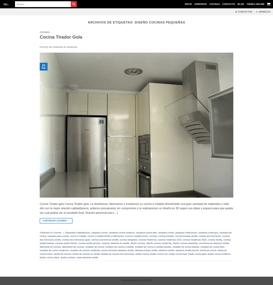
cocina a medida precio (136, 236)
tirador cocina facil (178, 254)
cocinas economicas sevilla (104, 239)
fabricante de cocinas (50, 247)
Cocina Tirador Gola (61, 37)
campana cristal (166, 232)
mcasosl (73, 47)
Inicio (188, 4)
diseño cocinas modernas (159, 243)
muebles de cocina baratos (186, 247)
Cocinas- (45, 32)
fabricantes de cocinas (73, 247)
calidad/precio (83, 232)
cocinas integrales (128, 239)
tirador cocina (142, 254)
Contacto (228, 4)
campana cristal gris (208, 232)
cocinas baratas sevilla (186, 236)
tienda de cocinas (62, 254)
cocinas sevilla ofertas (66, 243)
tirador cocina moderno (219, 254)
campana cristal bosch (186, 232)
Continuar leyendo (56, 220)
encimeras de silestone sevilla (214, 243)
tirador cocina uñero (49, 257)
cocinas (153, 236)
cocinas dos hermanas (210, 236)
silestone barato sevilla (146, 250)
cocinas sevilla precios (89, 243)
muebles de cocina (94, 247)
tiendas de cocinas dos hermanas (117, 254)
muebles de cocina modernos (54, 250)
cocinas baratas (166, 236)
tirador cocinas (68, 257)
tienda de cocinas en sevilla (86, 254)
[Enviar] (74, 4)
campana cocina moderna (121, 232)
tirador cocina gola (197, 254)
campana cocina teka (146, 232)
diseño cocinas (137, 243)
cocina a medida (78, 236)
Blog (240, 4)
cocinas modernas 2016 (194, 239)
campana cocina (99, 232)
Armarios (200, 4)
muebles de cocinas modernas (85, 250)
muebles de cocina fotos (212, 247)
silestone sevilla (166, 250)
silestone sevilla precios (187, 250)
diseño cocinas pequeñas (185, 243)
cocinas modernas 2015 (170, 239)
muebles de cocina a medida (119, 247)
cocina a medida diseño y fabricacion (105, 236)
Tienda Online (255, 4)
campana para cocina (58, 236)
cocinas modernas (148, 239)
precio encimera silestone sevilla (118, 250)
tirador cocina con (159, 254)
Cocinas (214, 4)
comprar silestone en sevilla (115, 243)
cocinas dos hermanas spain (76, 239)
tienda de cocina (208, 250)
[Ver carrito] (268, 4)
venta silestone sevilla (87, 257)
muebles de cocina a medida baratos (153, 247)
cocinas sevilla (215, 239)
